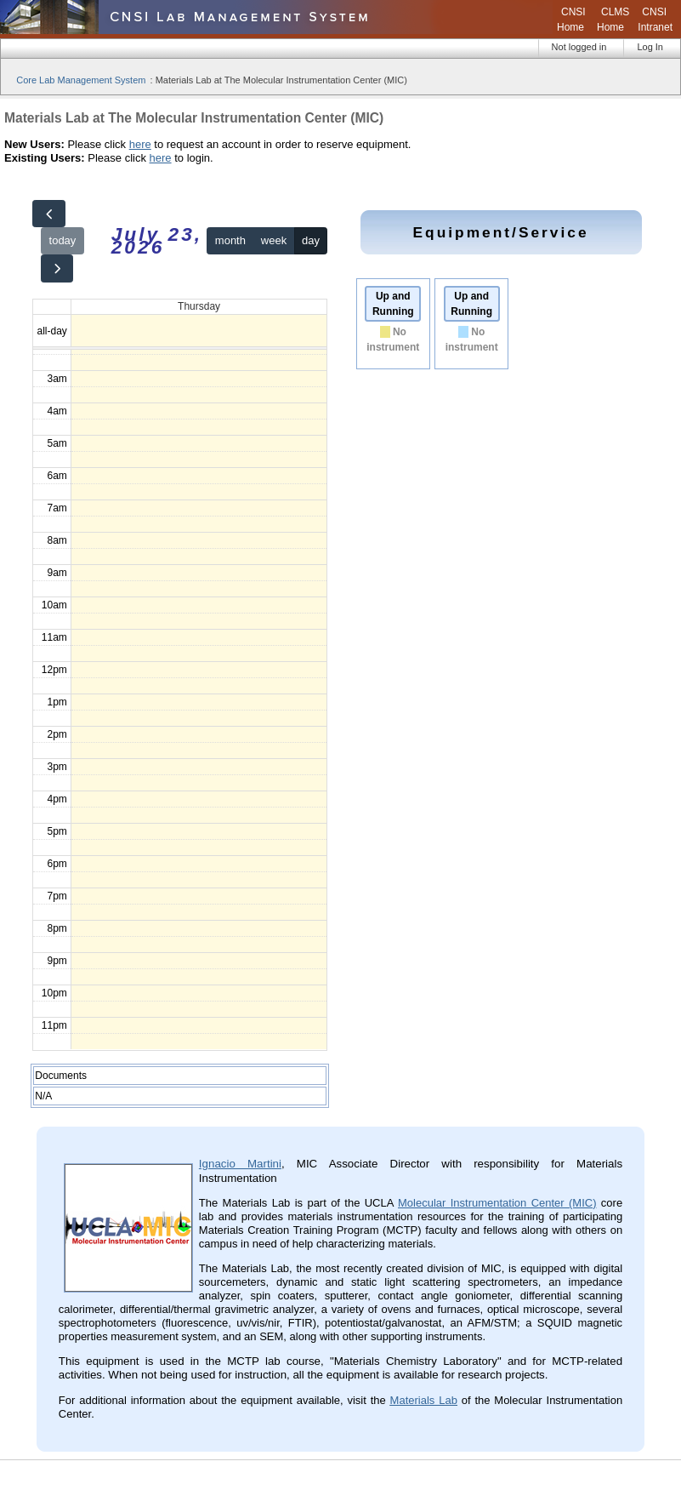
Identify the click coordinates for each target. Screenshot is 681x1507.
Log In (650, 47)
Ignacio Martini (240, 1163)
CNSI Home (571, 19)
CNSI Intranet (655, 19)
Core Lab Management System (80, 80)
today (63, 240)
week (274, 240)
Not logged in (579, 47)
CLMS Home (613, 19)
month (230, 240)
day (311, 240)
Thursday (199, 306)
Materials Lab (423, 1400)
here (140, 144)
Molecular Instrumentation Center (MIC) (497, 1202)
